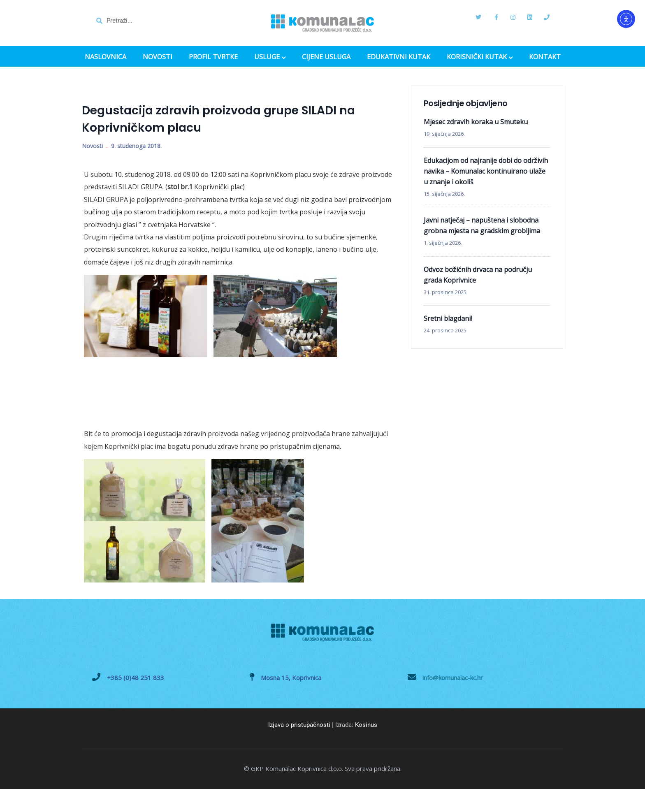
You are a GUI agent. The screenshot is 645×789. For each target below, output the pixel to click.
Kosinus (366, 725)
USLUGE (269, 57)
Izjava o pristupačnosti (299, 725)
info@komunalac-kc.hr (452, 677)
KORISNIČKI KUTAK (480, 57)
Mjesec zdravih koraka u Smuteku (476, 121)
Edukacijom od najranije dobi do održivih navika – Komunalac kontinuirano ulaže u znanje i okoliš (486, 171)
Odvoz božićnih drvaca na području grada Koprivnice (478, 275)
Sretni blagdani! (448, 318)
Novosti (92, 146)
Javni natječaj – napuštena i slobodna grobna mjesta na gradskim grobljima (482, 225)
